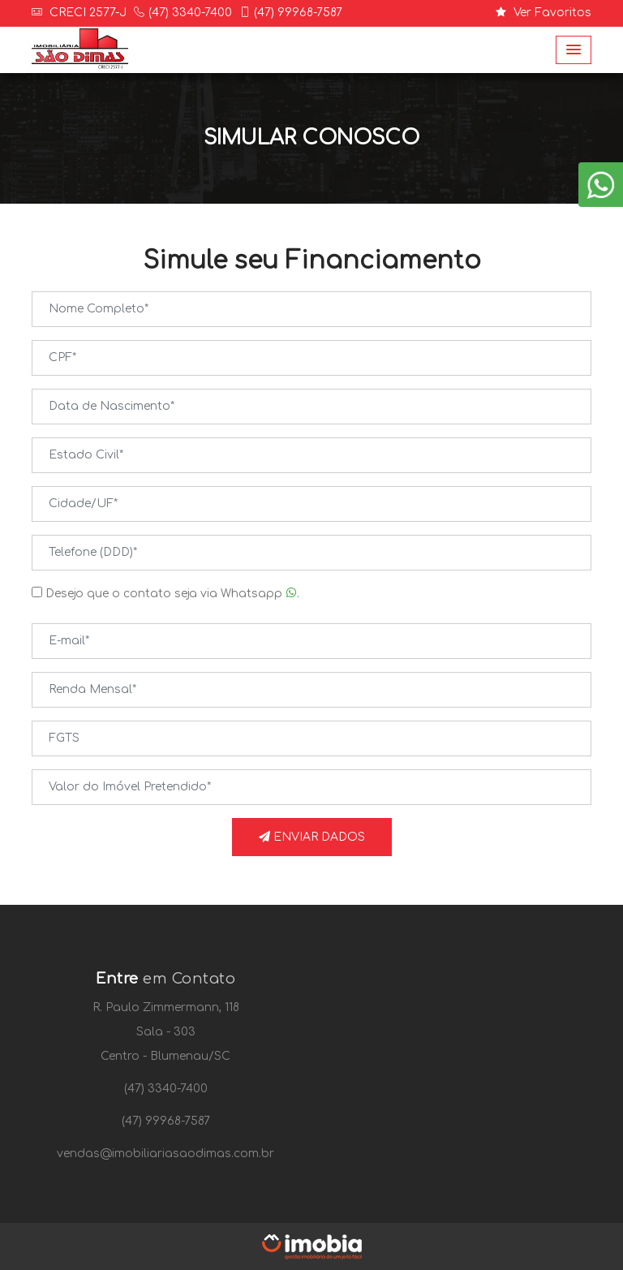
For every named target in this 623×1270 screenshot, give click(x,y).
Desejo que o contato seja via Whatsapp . (165, 593)
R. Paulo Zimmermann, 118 (165, 1007)
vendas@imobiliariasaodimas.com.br (165, 1153)
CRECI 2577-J (86, 12)
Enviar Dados (312, 837)
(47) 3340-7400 (190, 12)
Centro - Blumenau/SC (165, 1056)
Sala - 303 (165, 1032)
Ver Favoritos (543, 12)
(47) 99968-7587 (298, 12)
